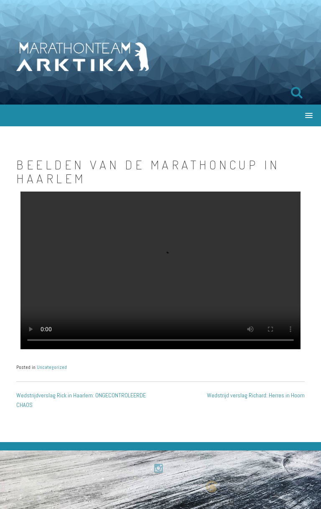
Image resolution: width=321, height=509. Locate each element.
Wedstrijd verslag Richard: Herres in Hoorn (256, 395)
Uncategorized (52, 367)
